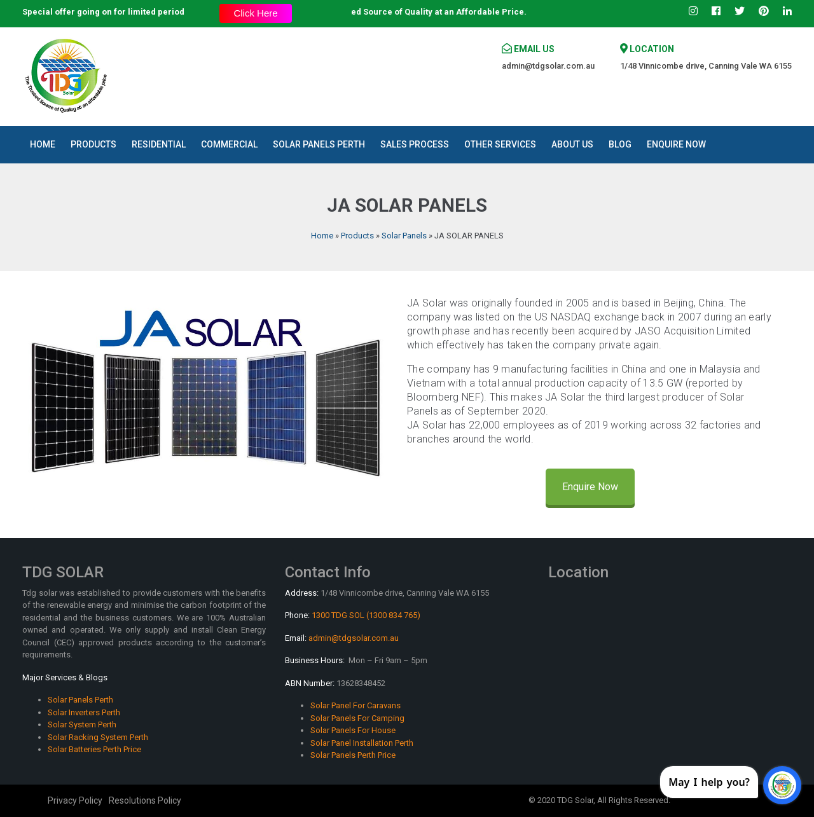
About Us (572, 144)
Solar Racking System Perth (98, 737)
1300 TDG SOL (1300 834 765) (366, 615)
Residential (159, 144)
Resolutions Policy (145, 800)
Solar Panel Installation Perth (361, 743)
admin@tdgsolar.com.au (548, 66)
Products (93, 144)
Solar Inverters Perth (84, 712)
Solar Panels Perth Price (353, 755)
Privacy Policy (75, 800)
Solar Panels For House (353, 730)
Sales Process (414, 144)
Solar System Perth (82, 724)
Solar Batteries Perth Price (94, 749)
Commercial (229, 144)
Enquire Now (676, 144)
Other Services (500, 144)
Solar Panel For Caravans (355, 705)
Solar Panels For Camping (357, 718)
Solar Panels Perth (319, 144)
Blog (620, 144)
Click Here (255, 13)
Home (42, 144)
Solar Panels (404, 235)
